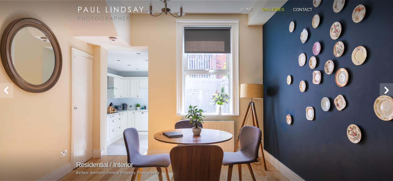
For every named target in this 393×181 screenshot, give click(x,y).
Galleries (273, 10)
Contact (302, 10)
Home (247, 10)
